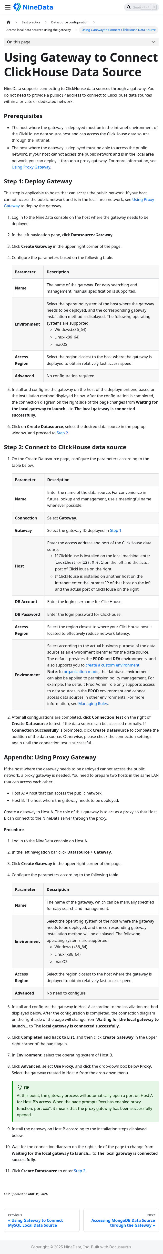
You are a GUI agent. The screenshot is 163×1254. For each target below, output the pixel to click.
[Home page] (8, 22)
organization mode (81, 671)
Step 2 (62, 433)
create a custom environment (113, 665)
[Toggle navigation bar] (7, 7)
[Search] (141, 7)
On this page (19, 42)
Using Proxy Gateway (31, 167)
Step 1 (116, 530)
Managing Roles (93, 703)
